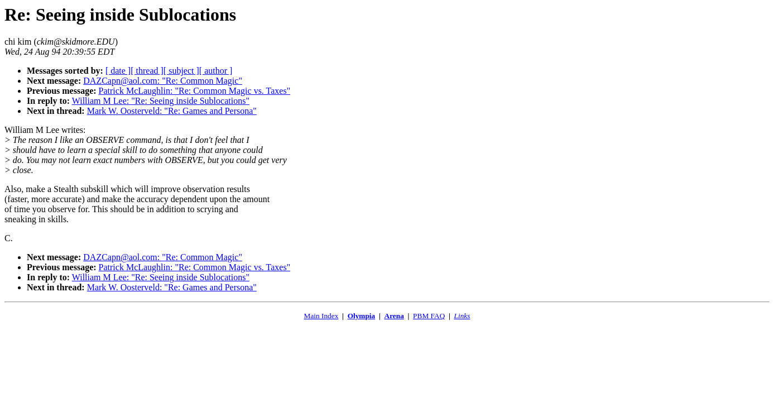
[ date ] (118, 70)
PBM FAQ (429, 316)
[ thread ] (147, 70)
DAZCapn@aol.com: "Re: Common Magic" (162, 80)
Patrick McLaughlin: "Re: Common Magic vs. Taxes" (195, 90)
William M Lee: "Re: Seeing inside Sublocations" (160, 101)
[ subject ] (181, 70)
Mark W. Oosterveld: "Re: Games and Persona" (172, 111)
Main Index (321, 316)
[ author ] (216, 70)
